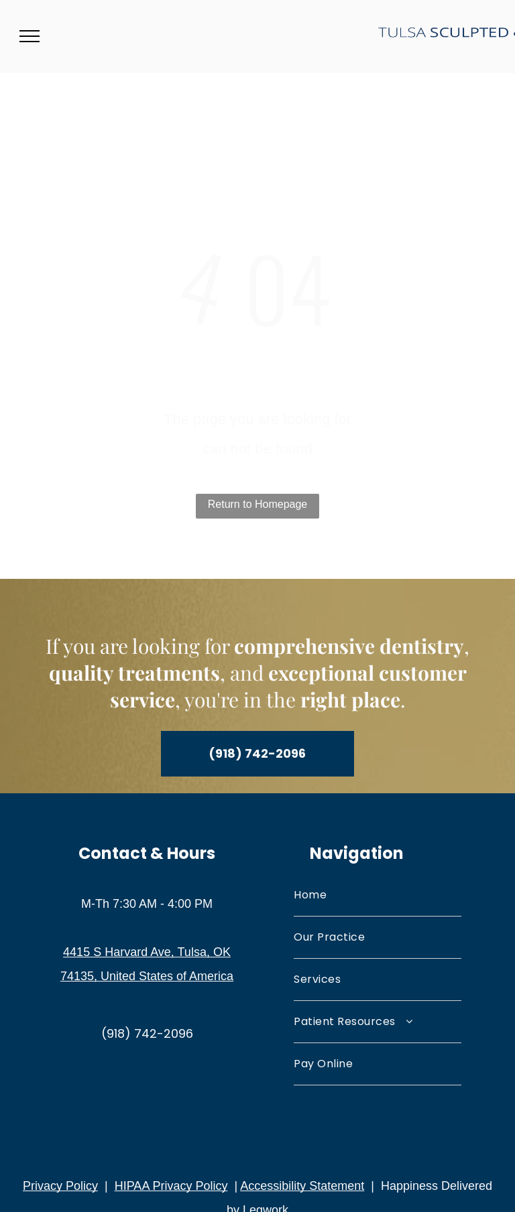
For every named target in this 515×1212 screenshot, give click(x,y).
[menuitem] (377, 895)
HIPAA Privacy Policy (171, 1186)
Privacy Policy (60, 1186)
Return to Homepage (258, 504)
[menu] (29, 36)
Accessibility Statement (302, 1186)
